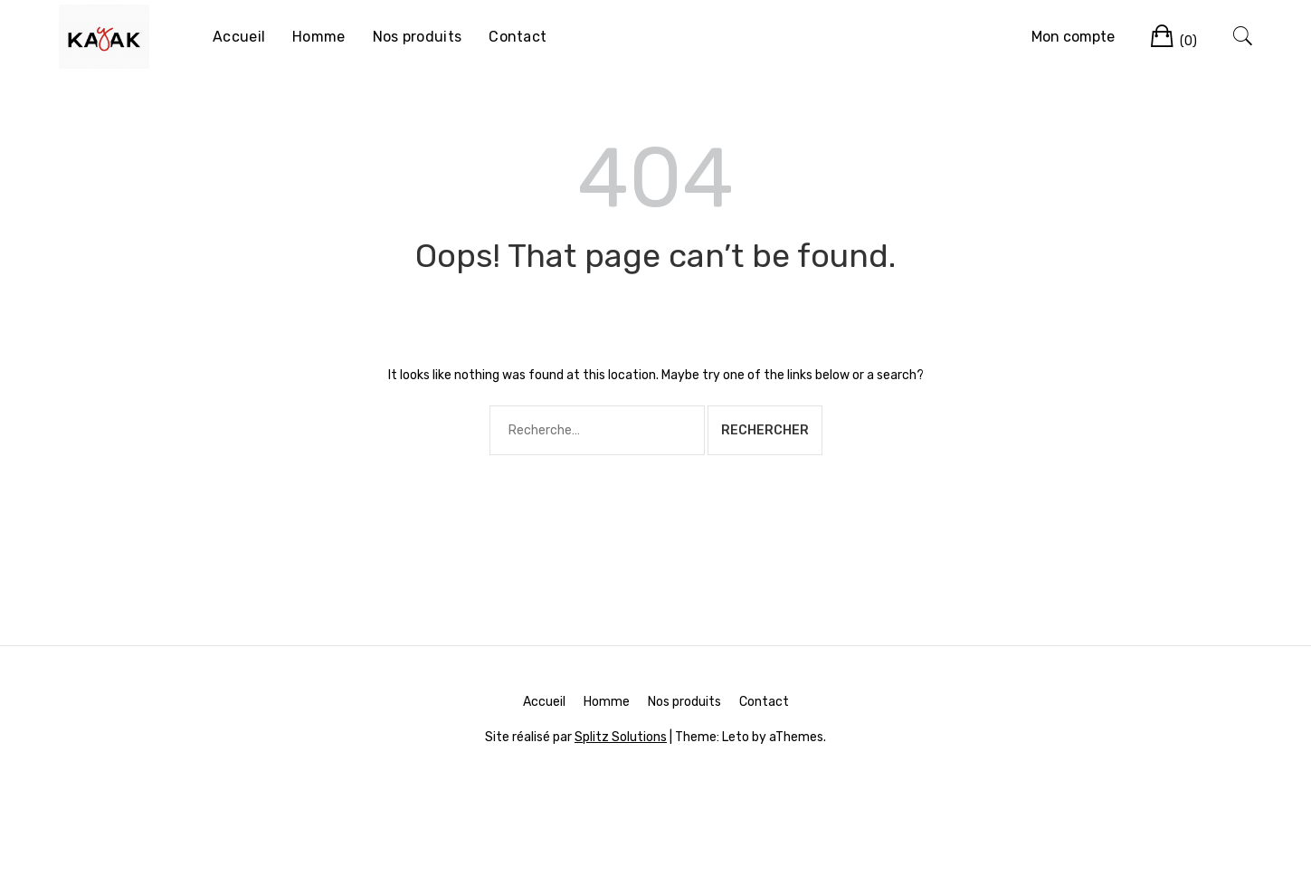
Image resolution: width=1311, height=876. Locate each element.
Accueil (239, 36)
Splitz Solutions (621, 737)
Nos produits (417, 36)
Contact (517, 36)
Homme (319, 36)
